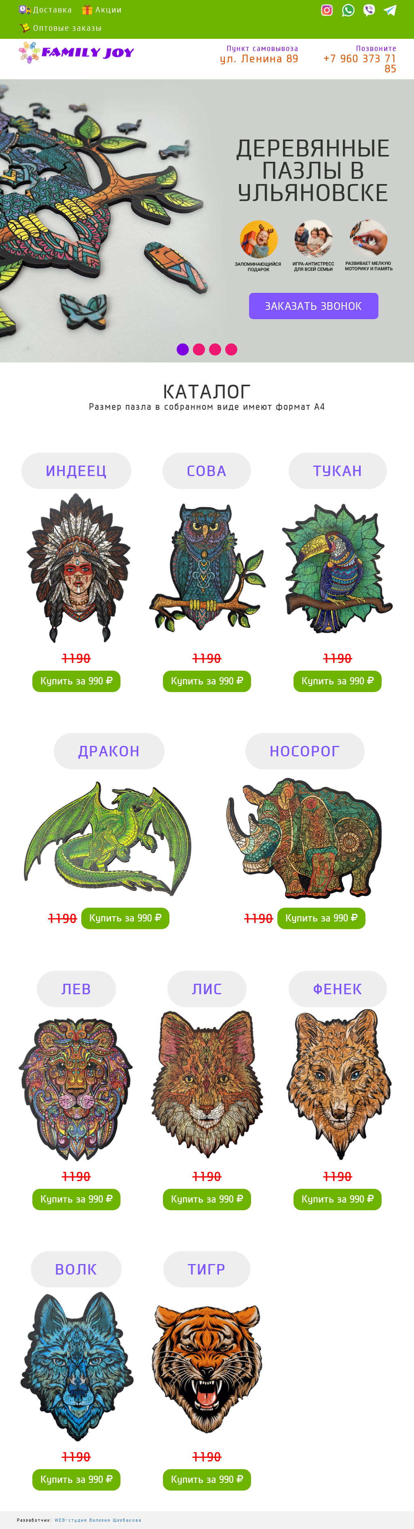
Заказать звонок (313, 306)
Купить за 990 (76, 681)
